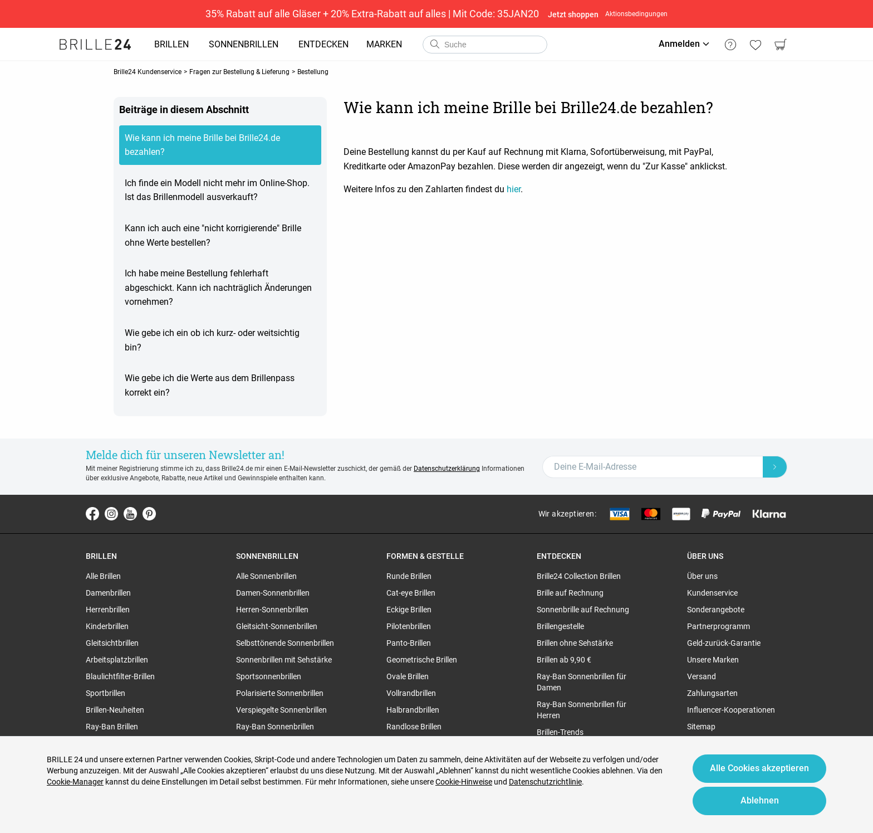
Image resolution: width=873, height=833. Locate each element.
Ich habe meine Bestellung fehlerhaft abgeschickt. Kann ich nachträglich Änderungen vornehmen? (218, 287)
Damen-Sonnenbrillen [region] (273, 592)
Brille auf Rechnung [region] (570, 592)
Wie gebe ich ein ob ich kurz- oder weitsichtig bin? (212, 340)
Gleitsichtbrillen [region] (112, 643)
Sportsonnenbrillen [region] (268, 676)
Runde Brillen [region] (408, 576)
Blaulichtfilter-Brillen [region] (120, 676)
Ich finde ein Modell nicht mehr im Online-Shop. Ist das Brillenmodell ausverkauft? (217, 190)
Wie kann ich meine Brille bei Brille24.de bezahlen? (202, 145)
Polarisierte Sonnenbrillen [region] (279, 693)
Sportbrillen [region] (105, 693)
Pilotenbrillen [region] (408, 626)
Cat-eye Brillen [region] (410, 592)
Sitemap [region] (701, 726)
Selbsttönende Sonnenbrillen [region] (285, 643)
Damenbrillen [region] (108, 592)
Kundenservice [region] (712, 592)
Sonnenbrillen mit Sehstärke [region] (284, 659)
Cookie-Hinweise (463, 781)
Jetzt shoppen (573, 14)
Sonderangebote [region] (715, 609)
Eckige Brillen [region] (408, 609)
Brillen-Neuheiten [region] (115, 709)
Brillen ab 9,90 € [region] (564, 659)
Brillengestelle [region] (560, 626)
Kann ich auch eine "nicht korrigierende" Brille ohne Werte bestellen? (213, 235)
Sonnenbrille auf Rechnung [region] (583, 609)
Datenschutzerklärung (447, 468)
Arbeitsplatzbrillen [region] (117, 659)
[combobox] (485, 44)
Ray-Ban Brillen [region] (112, 726)
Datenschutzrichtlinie (545, 781)
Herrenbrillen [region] (108, 609)
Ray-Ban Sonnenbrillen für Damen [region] (581, 682)
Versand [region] (701, 676)
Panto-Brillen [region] (408, 643)
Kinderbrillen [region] (107, 626)
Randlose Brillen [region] (414, 726)
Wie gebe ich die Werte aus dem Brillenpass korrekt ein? (210, 385)
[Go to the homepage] (95, 44)
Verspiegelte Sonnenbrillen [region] (281, 709)
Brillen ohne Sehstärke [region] (575, 643)
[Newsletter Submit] (775, 467)
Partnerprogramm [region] (718, 626)
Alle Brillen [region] (103, 576)
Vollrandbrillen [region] (411, 693)
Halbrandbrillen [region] (412, 709)
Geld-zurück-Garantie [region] (724, 643)
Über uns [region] (702, 576)
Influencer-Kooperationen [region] (731, 709)
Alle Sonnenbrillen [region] (266, 576)
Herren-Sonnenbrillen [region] (272, 609)
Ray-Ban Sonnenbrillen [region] (275, 726)
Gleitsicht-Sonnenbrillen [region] (276, 626)
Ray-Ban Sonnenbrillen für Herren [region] (581, 710)
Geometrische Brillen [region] (421, 659)
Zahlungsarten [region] (712, 693)
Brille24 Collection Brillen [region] (579, 576)
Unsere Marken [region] (713, 659)
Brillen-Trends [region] (560, 732)
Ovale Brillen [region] (407, 676)
